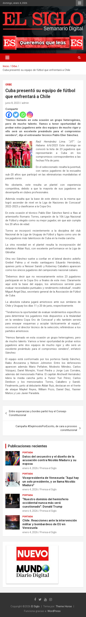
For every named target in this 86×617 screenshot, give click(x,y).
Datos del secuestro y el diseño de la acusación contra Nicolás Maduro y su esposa (49, 460)
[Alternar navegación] (7, 57)
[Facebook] (9, 115)
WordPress (54, 611)
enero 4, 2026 (30, 468)
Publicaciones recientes (27, 446)
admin (25, 102)
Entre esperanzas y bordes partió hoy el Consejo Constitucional (37, 413)
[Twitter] (16, 115)
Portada (27, 452)
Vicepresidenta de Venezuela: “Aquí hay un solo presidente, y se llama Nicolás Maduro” (50, 481)
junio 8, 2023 (12, 102)
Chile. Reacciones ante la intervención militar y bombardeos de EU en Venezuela (49, 524)
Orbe (8, 84)
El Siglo (35, 606)
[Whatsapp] (23, 115)
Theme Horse (64, 606)
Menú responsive (79, 3)
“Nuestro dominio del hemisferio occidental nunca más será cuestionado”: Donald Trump (45, 502)
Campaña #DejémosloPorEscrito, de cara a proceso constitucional (46, 428)
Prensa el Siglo (48, 468)
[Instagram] (30, 115)
